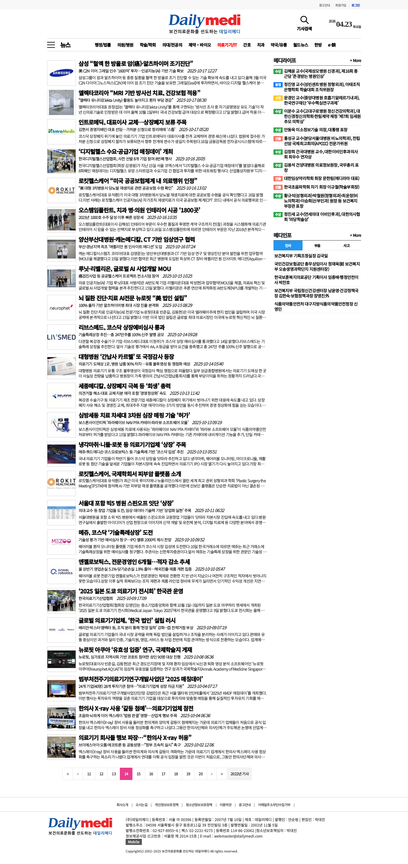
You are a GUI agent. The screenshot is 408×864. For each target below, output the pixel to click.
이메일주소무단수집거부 (274, 804)
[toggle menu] (51, 43)
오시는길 (141, 804)
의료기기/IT (227, 45)
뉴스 (65, 44)
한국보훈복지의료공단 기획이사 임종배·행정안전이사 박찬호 (316, 279)
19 (188, 773)
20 (200, 773)
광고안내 (324, 5)
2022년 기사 (240, 773)
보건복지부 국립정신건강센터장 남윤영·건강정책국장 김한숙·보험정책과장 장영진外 (316, 293)
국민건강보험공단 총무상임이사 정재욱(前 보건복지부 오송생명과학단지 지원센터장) (317, 266)
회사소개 (122, 804)
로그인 (355, 5)
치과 (260, 45)
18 (176, 773)
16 (151, 773)
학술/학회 (148, 45)
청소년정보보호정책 (199, 804)
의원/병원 (125, 45)
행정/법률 (103, 45)
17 (163, 773)
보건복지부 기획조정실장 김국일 (301, 255)
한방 (318, 45)
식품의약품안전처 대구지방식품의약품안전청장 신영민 (316, 306)
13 (113, 773)
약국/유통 (279, 45)
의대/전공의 (172, 45)
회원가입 (340, 5)
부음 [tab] (317, 245)
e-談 (332, 45)
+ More (355, 60)
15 (138, 773)
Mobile (133, 841)
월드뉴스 (300, 45)
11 (89, 773)
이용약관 (225, 804)
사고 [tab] (346, 245)
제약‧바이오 (199, 45)
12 (101, 773)
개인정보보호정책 (166, 804)
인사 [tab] (288, 245)
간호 (246, 45)
